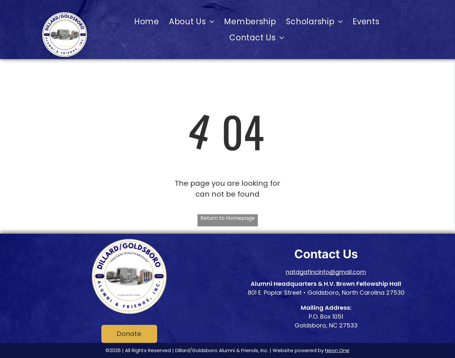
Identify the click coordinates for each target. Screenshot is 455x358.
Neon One (337, 350)
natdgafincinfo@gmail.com (326, 272)
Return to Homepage (227, 218)
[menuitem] (146, 21)
